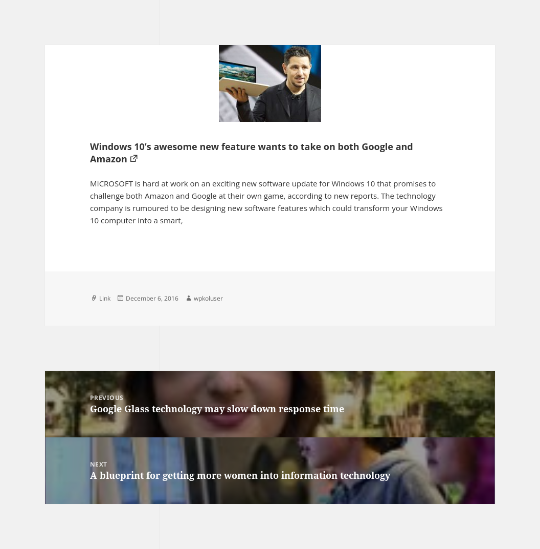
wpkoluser (208, 298)
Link (104, 298)
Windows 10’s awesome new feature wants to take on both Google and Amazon (251, 152)
